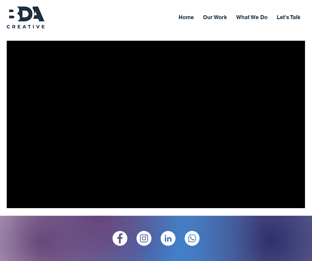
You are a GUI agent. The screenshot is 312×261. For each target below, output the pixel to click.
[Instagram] (143, 238)
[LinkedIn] (168, 238)
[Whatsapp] (192, 238)
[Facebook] (119, 238)
